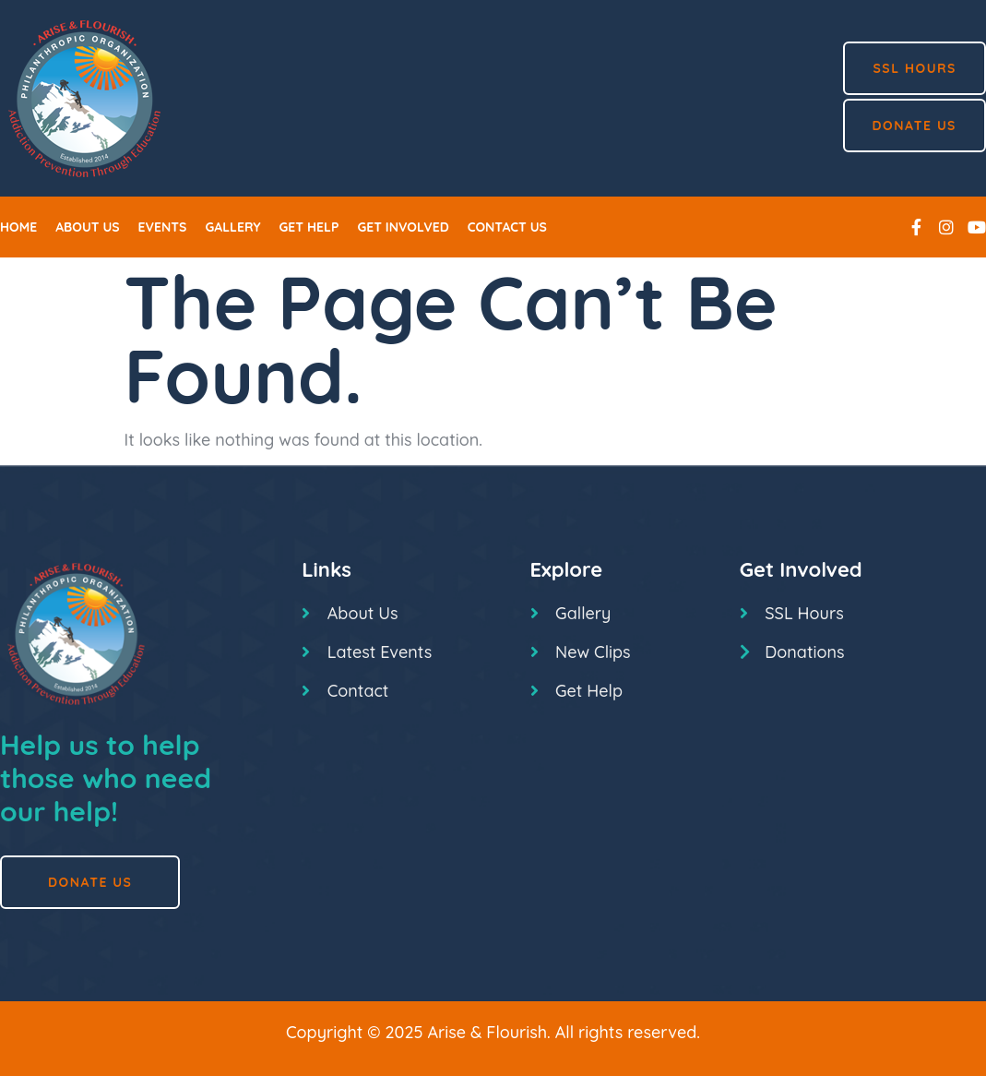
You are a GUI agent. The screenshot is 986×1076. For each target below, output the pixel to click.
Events (162, 227)
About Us (87, 227)
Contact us (507, 227)
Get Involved (402, 227)
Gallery (232, 227)
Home (18, 227)
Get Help (309, 227)
